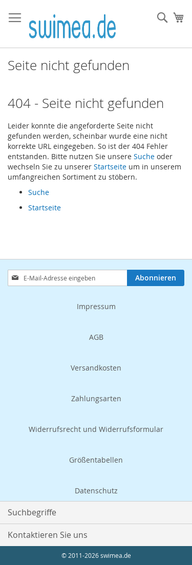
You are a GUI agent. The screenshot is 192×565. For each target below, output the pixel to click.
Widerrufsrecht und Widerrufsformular (96, 429)
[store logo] (72, 24)
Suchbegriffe (32, 512)
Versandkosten (96, 368)
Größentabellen (96, 460)
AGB (96, 337)
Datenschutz (96, 490)
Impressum (96, 306)
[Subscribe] (155, 278)
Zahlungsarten (96, 398)
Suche (144, 156)
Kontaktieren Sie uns (48, 534)
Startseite (110, 166)
